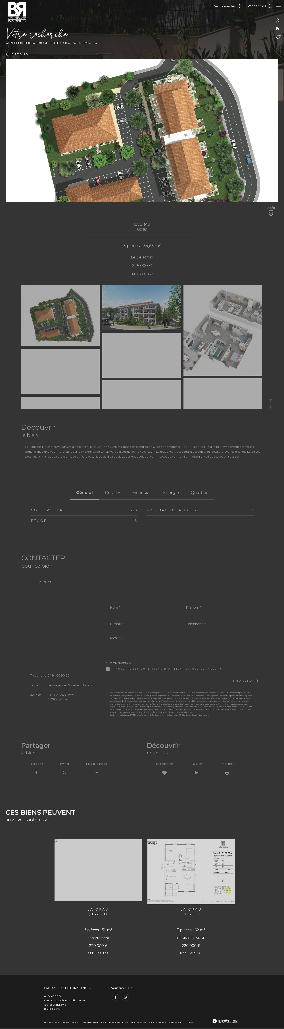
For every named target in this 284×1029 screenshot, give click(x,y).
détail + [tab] (112, 492)
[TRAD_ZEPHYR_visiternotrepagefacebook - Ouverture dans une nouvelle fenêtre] (114, 997)
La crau (67, 43)
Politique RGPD (176, 1023)
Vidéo (271, 208)
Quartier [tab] (199, 492)
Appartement (82, 43)
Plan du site (122, 1023)
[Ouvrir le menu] (278, 6)
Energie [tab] (171, 492)
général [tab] (84, 492)
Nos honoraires (107, 1023)
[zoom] (60, 344)
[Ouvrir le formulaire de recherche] (258, 6)
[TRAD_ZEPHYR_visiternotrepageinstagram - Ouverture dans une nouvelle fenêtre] (124, 997)
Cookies (189, 1023)
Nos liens (162, 1023)
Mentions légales (139, 1023)
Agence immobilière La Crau (24, 43)
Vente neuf (52, 43)
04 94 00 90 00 (58, 675)
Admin (152, 1023)
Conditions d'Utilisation (179, 715)
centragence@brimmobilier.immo (71, 685)
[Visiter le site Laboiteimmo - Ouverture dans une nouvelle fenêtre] (225, 1022)
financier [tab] (141, 492)
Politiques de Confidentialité (152, 715)
